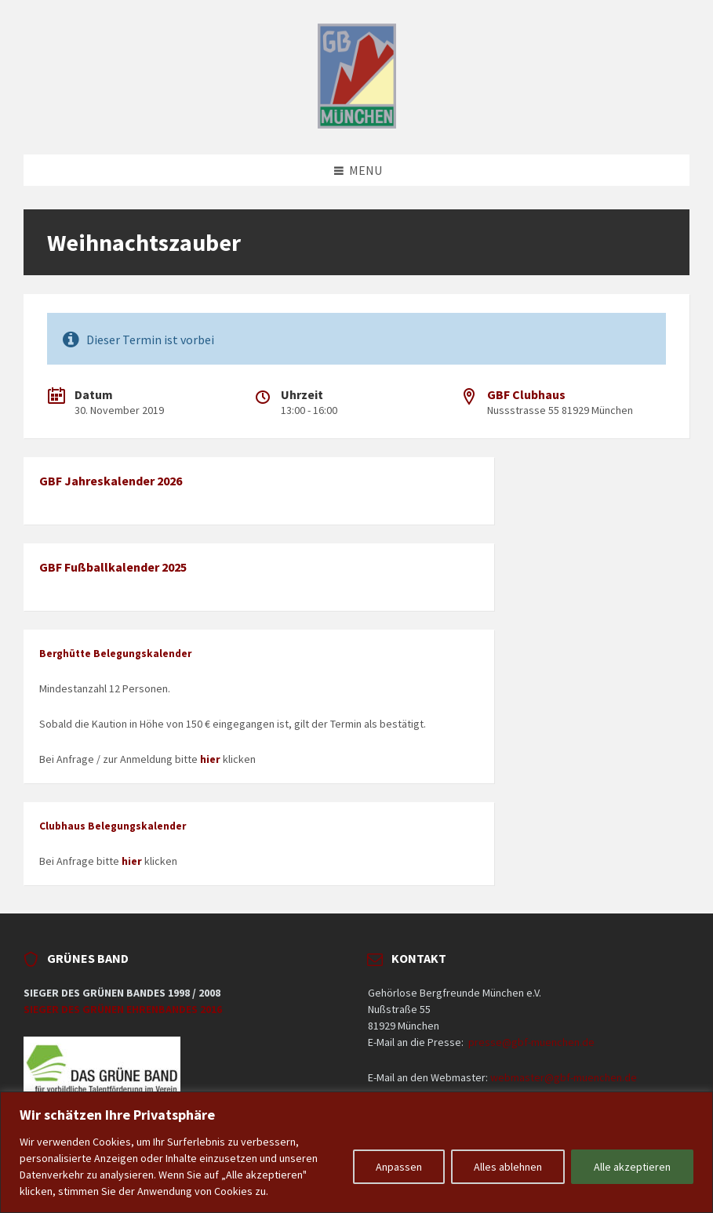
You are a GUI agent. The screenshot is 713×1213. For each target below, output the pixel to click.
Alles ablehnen (508, 1167)
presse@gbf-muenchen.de (531, 1042)
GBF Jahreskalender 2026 (110, 480)
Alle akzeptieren (632, 1167)
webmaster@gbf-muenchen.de (563, 1077)
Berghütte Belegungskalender (115, 653)
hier (210, 759)
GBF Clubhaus (526, 394)
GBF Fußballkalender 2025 (113, 567)
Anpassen (399, 1167)
